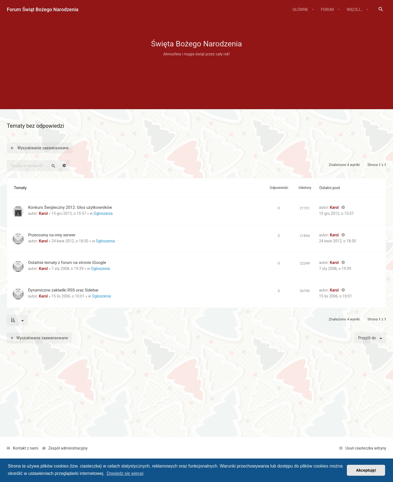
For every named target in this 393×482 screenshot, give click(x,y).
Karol (43, 213)
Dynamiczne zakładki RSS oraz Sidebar (63, 290)
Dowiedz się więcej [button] (124, 473)
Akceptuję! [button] (366, 470)
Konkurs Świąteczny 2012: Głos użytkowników (70, 207)
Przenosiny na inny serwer (52, 235)
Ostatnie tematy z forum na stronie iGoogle (67, 262)
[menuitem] (380, 9)
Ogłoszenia (103, 213)
